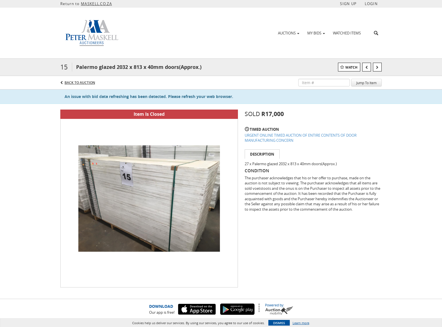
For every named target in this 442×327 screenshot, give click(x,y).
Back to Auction (80, 82)
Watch (351, 67)
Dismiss (279, 323)
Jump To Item (366, 82)
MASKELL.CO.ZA (96, 3)
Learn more (301, 323)
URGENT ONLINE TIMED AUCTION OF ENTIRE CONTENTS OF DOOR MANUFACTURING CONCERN (301, 138)
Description (262, 154)
